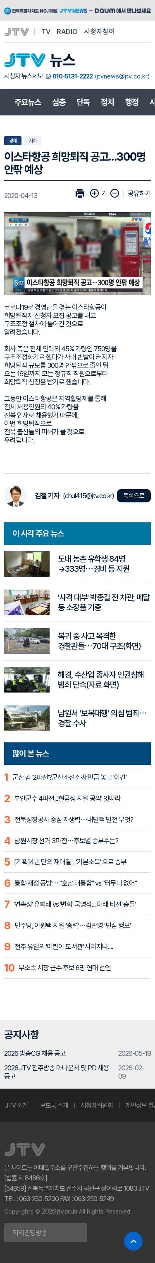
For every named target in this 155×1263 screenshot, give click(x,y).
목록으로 (134, 495)
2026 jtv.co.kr (59, 1211)
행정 (131, 102)
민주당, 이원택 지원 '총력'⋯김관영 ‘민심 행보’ (72, 925)
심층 (58, 102)
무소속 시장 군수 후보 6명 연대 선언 (65, 968)
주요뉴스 (27, 102)
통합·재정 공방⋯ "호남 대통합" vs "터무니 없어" (75, 883)
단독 (83, 102)
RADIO (67, 31)
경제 (13, 141)
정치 (107, 102)
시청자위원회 (97, 1105)
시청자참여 (99, 31)
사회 (32, 141)
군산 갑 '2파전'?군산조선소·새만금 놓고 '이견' (69, 777)
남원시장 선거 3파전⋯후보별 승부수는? (66, 841)
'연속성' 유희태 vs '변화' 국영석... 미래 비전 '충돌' (75, 904)
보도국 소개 (54, 1105)
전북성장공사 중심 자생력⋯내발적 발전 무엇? (73, 819)
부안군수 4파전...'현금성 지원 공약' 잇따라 (67, 798)
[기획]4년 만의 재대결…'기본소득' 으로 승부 (70, 862)
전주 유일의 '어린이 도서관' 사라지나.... (63, 946)
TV (45, 31)
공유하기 (139, 193)
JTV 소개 (16, 1105)
